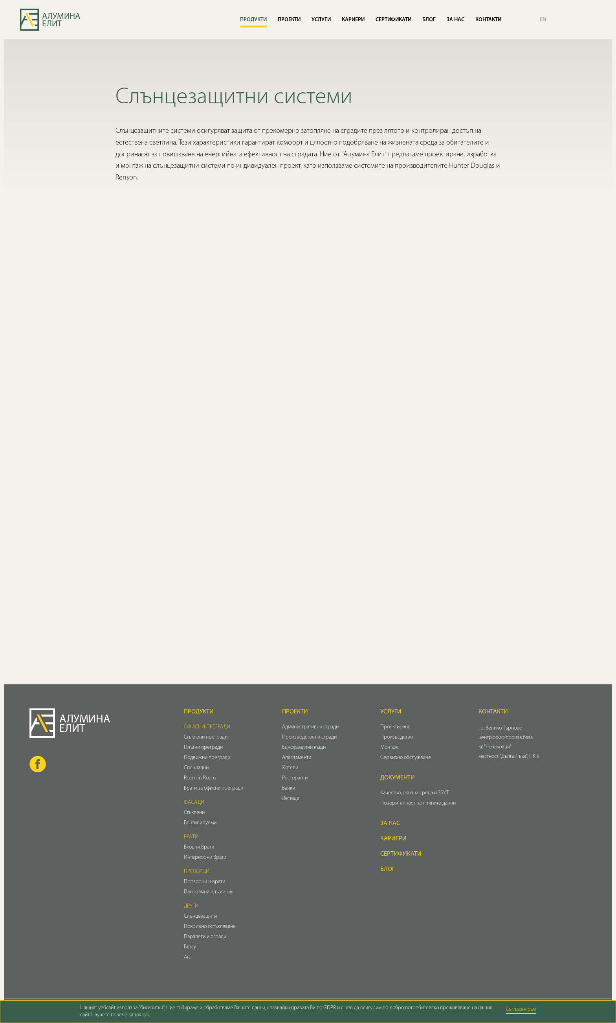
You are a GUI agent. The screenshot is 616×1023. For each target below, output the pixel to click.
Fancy (190, 947)
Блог (429, 20)
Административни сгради (310, 727)
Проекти (289, 20)
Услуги (321, 20)
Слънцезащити (200, 916)
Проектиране (395, 727)
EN (543, 20)
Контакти (488, 20)
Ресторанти (295, 778)
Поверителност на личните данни (418, 803)
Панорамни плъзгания (208, 892)
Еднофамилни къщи (304, 747)
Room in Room (200, 778)
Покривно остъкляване (210, 927)
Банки (288, 788)
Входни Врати (199, 847)
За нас (455, 20)
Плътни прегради (203, 747)
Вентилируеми (200, 823)
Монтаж (389, 747)
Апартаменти (296, 758)
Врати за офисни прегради (213, 788)
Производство (396, 737)
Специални (196, 768)
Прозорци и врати (204, 882)
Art (187, 957)
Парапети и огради (205, 937)
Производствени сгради (309, 737)
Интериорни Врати (205, 857)
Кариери (353, 20)
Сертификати (393, 20)
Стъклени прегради (205, 737)
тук (145, 1015)
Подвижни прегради (207, 758)
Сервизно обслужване (405, 758)
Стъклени (194, 813)
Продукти (253, 20)
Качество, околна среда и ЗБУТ (414, 793)
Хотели (290, 768)
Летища (290, 798)
